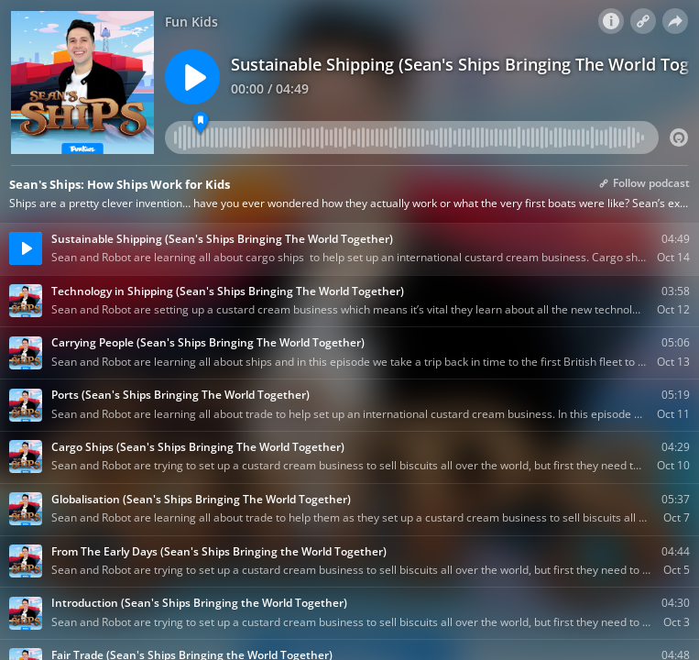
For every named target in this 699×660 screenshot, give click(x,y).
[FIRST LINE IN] (200, 123)
